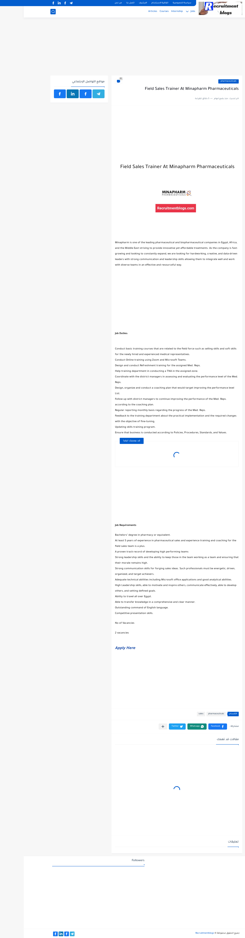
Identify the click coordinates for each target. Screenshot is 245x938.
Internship (153, 11)
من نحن (94, 3)
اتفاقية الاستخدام (136, 3)
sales (177, 714)
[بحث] (29, 11)
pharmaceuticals (205, 81)
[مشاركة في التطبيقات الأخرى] (139, 726)
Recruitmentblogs (181, 933)
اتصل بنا (107, 3)
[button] (194, 726)
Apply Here (101, 648)
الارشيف (119, 3)
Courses (140, 11)
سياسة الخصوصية (158, 3)
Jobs (169, 11)
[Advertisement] (122, 48)
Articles (129, 11)
